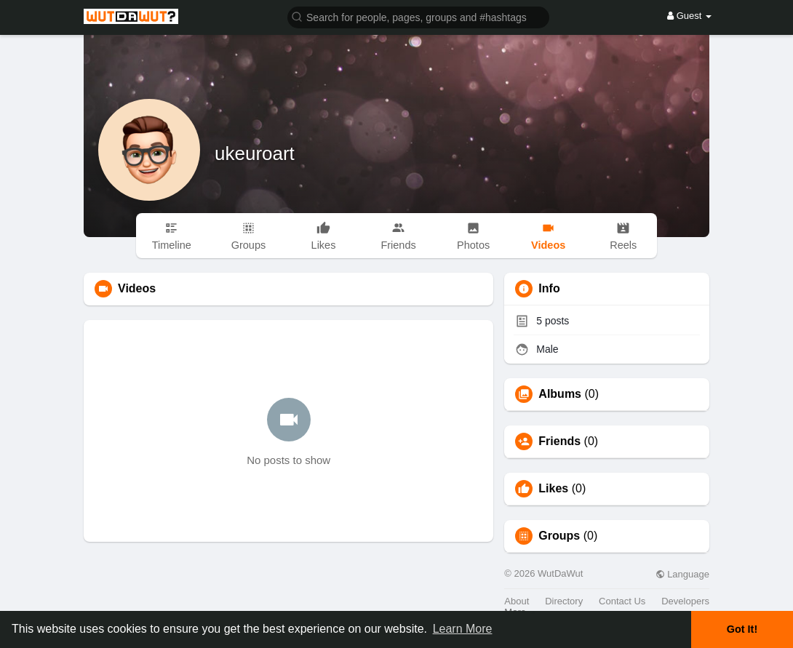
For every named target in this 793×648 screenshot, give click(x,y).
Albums (559, 394)
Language (682, 574)
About (516, 601)
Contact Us (622, 601)
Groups (559, 536)
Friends (559, 441)
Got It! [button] (742, 629)
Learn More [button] (463, 629)
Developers (685, 601)
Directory (564, 601)
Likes (553, 489)
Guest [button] (689, 15)
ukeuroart (255, 153)
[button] (418, 16)
